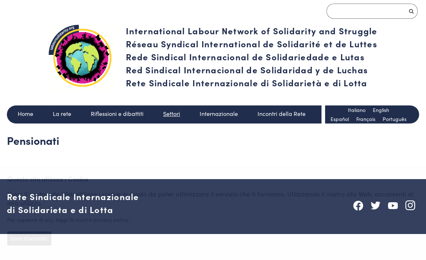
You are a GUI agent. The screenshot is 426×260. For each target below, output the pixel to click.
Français (365, 119)
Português (394, 119)
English (381, 110)
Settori (171, 113)
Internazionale (219, 113)
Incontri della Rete (281, 113)
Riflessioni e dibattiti (117, 113)
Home (25, 113)
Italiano (357, 110)
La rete (62, 113)
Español (340, 119)
